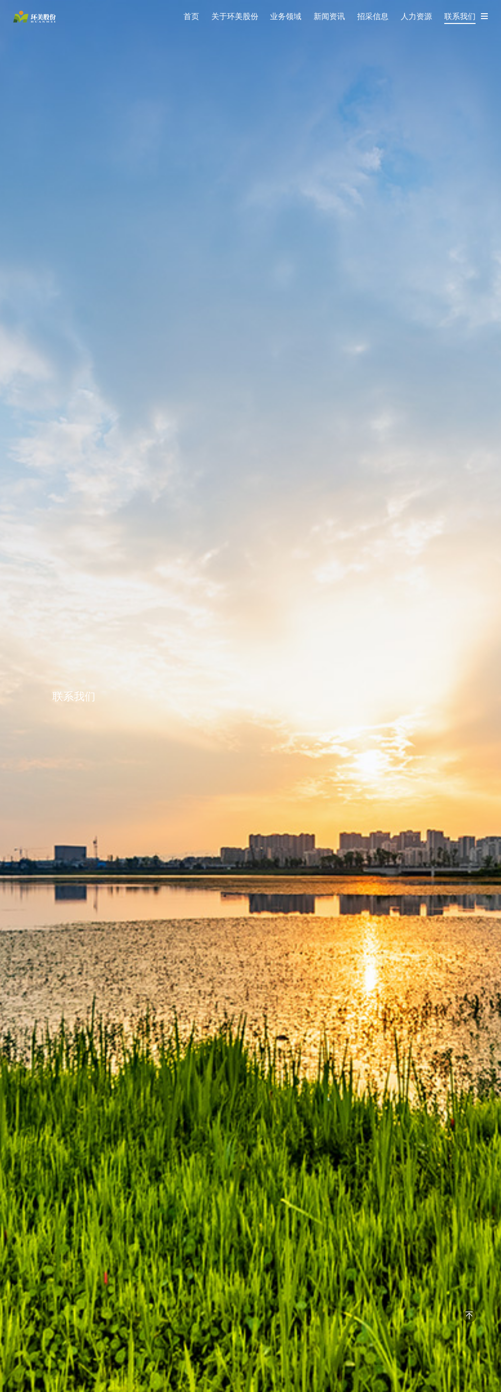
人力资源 (416, 16)
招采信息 (372, 16)
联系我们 (460, 16)
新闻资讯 (329, 16)
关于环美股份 (234, 16)
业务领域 (285, 16)
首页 (191, 16)
